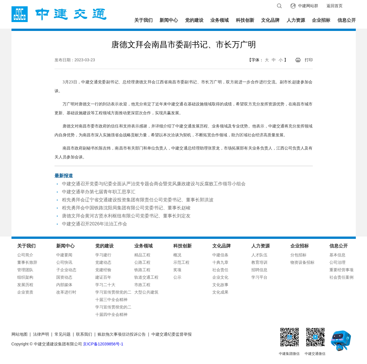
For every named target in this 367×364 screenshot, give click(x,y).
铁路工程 (142, 269)
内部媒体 (64, 284)
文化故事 (220, 284)
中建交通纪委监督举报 (172, 334)
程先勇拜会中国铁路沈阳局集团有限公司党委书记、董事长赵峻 (126, 207)
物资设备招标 (302, 262)
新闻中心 (169, 20)
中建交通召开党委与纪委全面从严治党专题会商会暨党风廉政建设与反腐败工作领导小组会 (154, 183)
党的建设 (194, 20)
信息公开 (346, 20)
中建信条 (220, 255)
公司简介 (25, 255)
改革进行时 (66, 292)
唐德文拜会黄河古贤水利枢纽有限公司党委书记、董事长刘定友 (126, 215)
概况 (177, 255)
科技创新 (245, 20)
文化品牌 (270, 20)
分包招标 (298, 255)
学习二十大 (105, 284)
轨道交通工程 (146, 277)
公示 (177, 277)
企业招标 (321, 20)
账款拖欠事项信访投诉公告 (122, 334)
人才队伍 (259, 255)
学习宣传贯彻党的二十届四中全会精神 (113, 311)
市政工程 (142, 284)
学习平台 (259, 277)
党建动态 (103, 262)
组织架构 (25, 277)
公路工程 (142, 262)
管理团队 (25, 269)
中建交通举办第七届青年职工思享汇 (98, 191)
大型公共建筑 (146, 292)
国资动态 (64, 277)
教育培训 (259, 262)
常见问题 (63, 334)
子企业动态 (66, 269)
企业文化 (220, 277)
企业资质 (25, 292)
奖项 (177, 269)
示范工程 (181, 262)
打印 (309, 60)
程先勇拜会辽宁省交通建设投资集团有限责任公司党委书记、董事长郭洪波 (137, 199)
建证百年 (103, 277)
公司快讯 (64, 262)
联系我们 (84, 334)
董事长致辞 (27, 262)
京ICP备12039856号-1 (103, 344)
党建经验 (103, 269)
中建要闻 (64, 255)
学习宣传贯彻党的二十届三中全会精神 (113, 296)
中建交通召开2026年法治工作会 (94, 223)
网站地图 (19, 334)
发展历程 (25, 284)
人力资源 (296, 20)
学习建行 (103, 255)
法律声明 (41, 334)
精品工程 (142, 255)
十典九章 (220, 262)
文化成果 (220, 292)
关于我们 (143, 20)
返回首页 (335, 5)
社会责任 (220, 269)
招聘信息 (259, 269)
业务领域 (219, 20)
